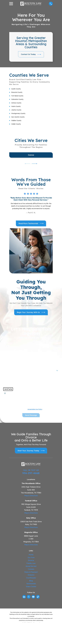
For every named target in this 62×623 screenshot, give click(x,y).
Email (6, 363)
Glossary (31, 575)
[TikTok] (38, 597)
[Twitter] (29, 597)
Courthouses (31, 578)
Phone (6, 356)
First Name (8, 343)
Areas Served (31, 566)
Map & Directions (31, 496)
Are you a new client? (12, 369)
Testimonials (31, 584)
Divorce (31, 560)
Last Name (8, 349)
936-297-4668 (31, 473)
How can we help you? (12, 376)
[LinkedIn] (24, 597)
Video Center (31, 587)
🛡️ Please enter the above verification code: (20, 393)
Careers (31, 569)
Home (31, 555)
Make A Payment (31, 572)
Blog (31, 581)
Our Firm (31, 558)
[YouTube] (33, 597)
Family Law (31, 563)
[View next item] (34, 163)
